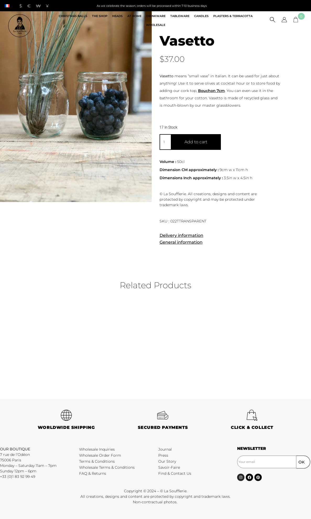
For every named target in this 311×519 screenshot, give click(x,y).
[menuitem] (7, 5)
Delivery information (181, 235)
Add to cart (195, 141)
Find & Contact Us (174, 473)
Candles (201, 16)
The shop (99, 16)
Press (163, 455)
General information (181, 242)
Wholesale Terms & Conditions (107, 467)
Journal (165, 449)
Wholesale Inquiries (97, 449)
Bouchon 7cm (211, 90)
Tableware (179, 16)
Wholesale (155, 25)
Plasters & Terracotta (233, 16)
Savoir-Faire (169, 467)
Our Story (167, 461)
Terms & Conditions (97, 461)
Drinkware (156, 16)
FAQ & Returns (92, 473)
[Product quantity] (165, 142)
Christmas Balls (73, 16)
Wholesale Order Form (100, 455)
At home (134, 16)
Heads (117, 16)
